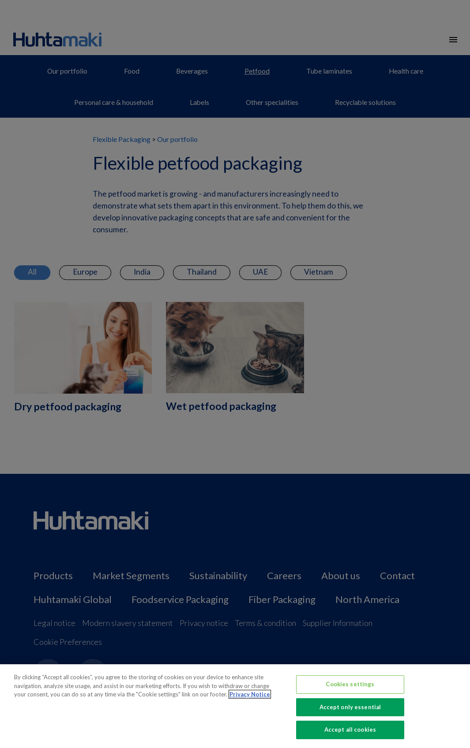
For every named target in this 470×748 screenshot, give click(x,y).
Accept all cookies (350, 729)
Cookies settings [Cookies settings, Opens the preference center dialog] (350, 684)
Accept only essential (350, 707)
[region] (235, 706)
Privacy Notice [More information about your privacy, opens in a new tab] (249, 694)
